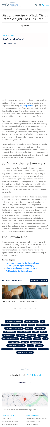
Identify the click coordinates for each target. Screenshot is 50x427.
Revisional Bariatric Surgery (10, 389)
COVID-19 (5, 281)
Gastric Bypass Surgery (8, 383)
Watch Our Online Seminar (10, 380)
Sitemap (23, 420)
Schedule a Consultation (9, 404)
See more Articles (39, 236)
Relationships (36, 298)
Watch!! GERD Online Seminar (35, 383)
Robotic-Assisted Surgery (16, 301)
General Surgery (24, 287)
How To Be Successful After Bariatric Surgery (23, 219)
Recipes (24, 298)
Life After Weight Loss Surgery (11, 394)
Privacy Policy (5, 420)
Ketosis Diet (42, 291)
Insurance (31, 291)
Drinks (31, 281)
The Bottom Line (9, 44)
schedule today (25, 338)
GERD (35, 287)
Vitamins (32, 305)
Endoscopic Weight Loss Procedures (13, 391)
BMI (43, 277)
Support (39, 301)
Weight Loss (43, 305)
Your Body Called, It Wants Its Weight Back (25, 249)
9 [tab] (35, 264)
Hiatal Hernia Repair (32, 380)
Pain (45, 294)
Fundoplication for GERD (33, 377)
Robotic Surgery (31, 408)
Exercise (29, 284)
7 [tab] (30, 264)
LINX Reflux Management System (36, 374)
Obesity (37, 294)
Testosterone (7, 305)
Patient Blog (14, 298)
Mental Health (26, 294)
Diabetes (15, 281)
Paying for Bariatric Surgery (10, 377)
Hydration (21, 291)
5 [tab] (25, 264)
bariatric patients (26, 62)
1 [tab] (15, 264)
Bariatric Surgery (31, 277)
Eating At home (42, 281)
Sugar (30, 301)
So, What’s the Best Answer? (13, 39)
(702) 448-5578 (33, 330)
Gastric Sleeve (9, 287)
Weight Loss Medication (25, 308)
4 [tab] (23, 264)
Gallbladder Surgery (32, 405)
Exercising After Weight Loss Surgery (20, 221)
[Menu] (47, 5)
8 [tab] (33, 264)
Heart (43, 287)
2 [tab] (17, 264)
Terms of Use (15, 420)
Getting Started (6, 374)
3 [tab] (20, 264)
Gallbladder (40, 284)
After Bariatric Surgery (13, 277)
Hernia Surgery (8, 291)
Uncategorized (20, 305)
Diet (23, 281)
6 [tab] (28, 264)
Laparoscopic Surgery (10, 294)
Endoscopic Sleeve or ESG (14, 284)
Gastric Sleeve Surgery (8, 386)
